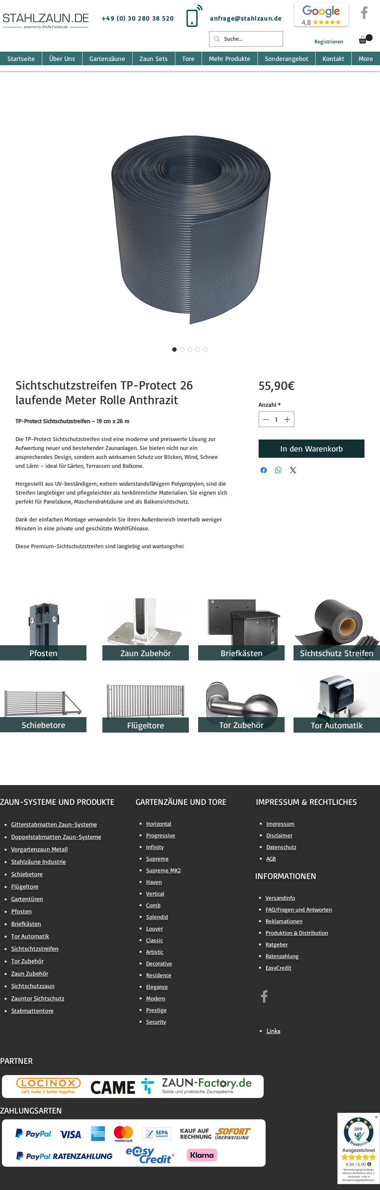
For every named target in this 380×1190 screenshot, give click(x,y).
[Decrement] (265, 419)
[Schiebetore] (43, 724)
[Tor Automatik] (337, 725)
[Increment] (287, 419)
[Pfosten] (43, 652)
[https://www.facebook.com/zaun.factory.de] (264, 996)
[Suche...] (245, 38)
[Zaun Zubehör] (145, 652)
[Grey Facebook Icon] (364, 12)
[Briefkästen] (241, 652)
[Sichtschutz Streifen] (337, 652)
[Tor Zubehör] (241, 724)
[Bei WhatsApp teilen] (278, 470)
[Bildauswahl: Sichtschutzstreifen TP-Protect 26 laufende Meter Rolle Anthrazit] (174, 349)
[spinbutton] (276, 419)
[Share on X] (293, 470)
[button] (366, 38)
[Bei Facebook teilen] (263, 470)
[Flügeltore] (145, 725)
